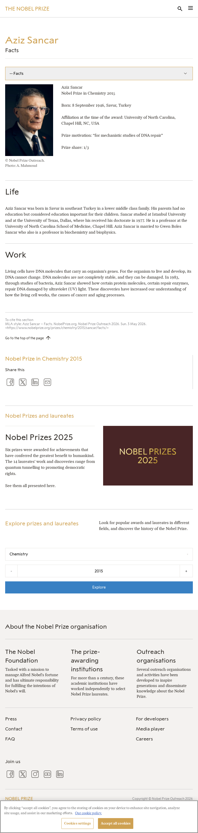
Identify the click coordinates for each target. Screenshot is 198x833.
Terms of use (84, 729)
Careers (144, 739)
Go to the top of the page (24, 338)
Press (11, 719)
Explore (99, 587)
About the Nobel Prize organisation (56, 626)
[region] (99, 816)
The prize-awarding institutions (87, 660)
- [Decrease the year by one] (11, 571)
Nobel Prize (19, 798)
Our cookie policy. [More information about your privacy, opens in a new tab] (88, 813)
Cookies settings (77, 823)
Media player (150, 729)
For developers (152, 719)
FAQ (10, 739)
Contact (13, 729)
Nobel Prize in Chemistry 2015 (43, 358)
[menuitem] (33, 719)
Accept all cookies (115, 823)
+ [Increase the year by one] (186, 571)
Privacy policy (85, 719)
